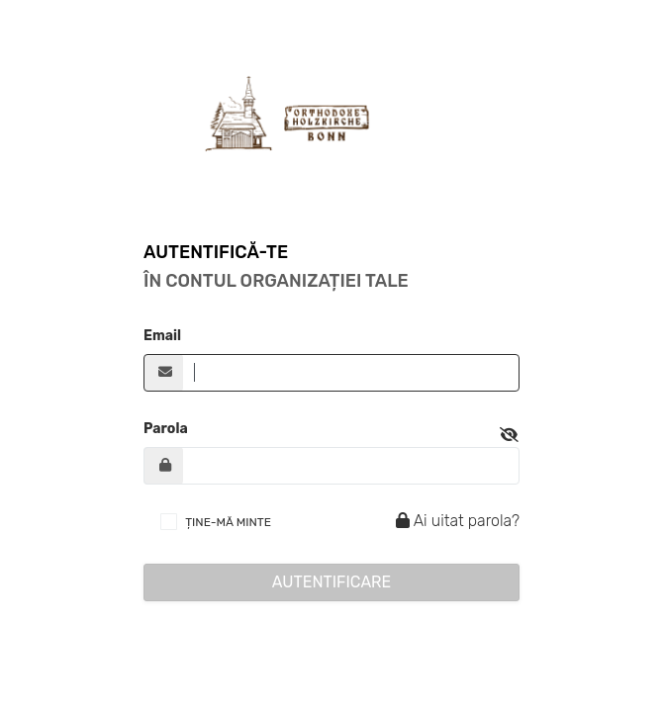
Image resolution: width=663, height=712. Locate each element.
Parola (165, 428)
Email (162, 335)
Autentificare (332, 582)
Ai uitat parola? (455, 520)
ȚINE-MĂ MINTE (228, 522)
